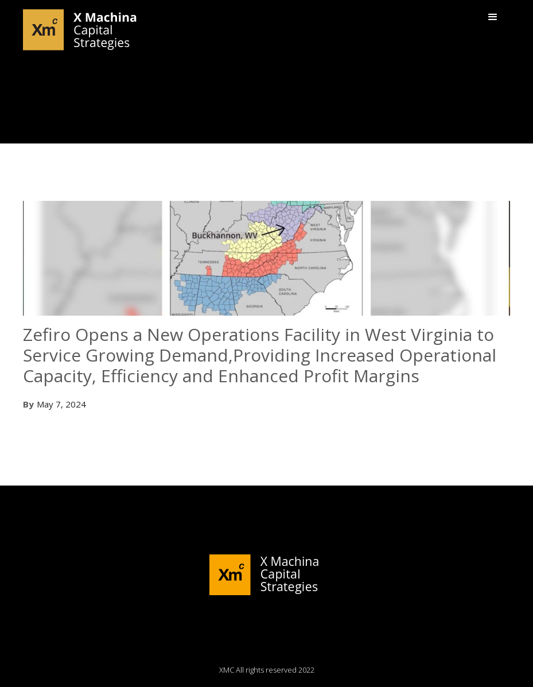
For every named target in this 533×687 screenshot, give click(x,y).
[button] (493, 17)
